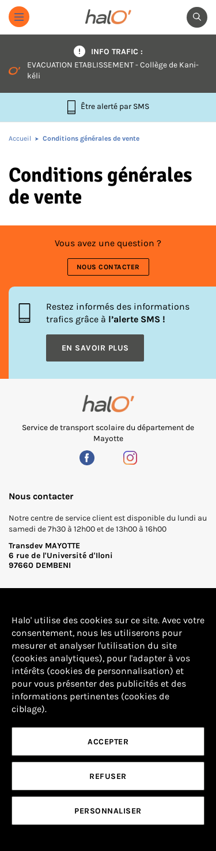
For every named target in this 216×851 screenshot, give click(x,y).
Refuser (108, 776)
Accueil (20, 138)
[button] (19, 16)
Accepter (108, 742)
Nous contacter (108, 267)
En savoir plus (95, 348)
